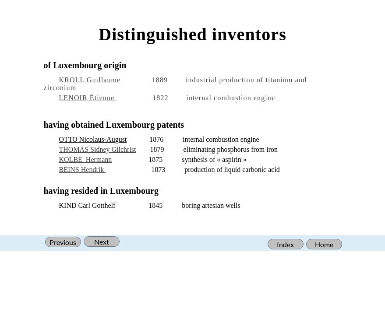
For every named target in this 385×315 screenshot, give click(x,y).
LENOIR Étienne (88, 98)
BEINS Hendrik (82, 169)
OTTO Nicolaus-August (93, 139)
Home (324, 244)
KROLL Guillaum (88, 80)
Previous (62, 242)
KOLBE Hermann (85, 159)
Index (285, 244)
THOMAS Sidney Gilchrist (97, 149)
